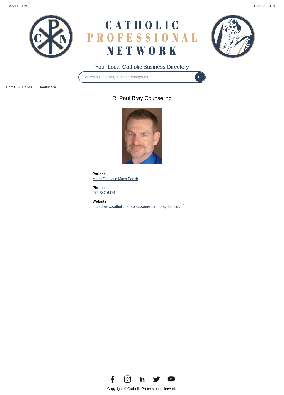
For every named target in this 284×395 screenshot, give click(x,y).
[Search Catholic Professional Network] (137, 77)
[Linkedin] (142, 383)
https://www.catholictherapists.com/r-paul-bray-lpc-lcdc (136, 207)
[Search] (200, 77)
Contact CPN (264, 6)
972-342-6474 (104, 193)
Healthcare (47, 87)
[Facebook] (113, 383)
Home (11, 87)
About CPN (18, 6)
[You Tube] (171, 383)
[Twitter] (156, 383)
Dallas (27, 87)
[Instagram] (127, 383)
